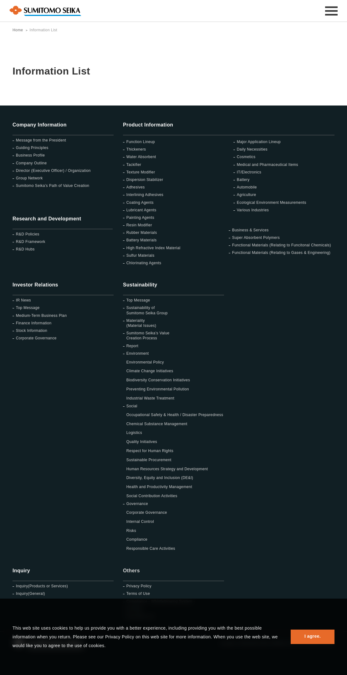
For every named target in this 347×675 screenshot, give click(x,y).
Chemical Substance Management (156, 424)
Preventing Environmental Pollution (157, 389)
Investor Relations (35, 284)
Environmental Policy (145, 362)
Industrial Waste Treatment (150, 398)
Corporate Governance (146, 512)
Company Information (40, 124)
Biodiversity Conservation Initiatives (158, 380)
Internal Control (140, 521)
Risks (131, 530)
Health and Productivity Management (159, 487)
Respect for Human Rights (149, 451)
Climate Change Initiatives (149, 371)
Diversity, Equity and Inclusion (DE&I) (159, 478)
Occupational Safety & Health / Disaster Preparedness (174, 415)
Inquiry (21, 570)
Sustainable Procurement (148, 460)
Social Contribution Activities (151, 496)
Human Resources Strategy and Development (167, 469)
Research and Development (47, 218)
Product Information (148, 124)
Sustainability (140, 284)
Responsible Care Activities (150, 548)
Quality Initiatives (141, 442)
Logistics (134, 432)
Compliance (136, 539)
